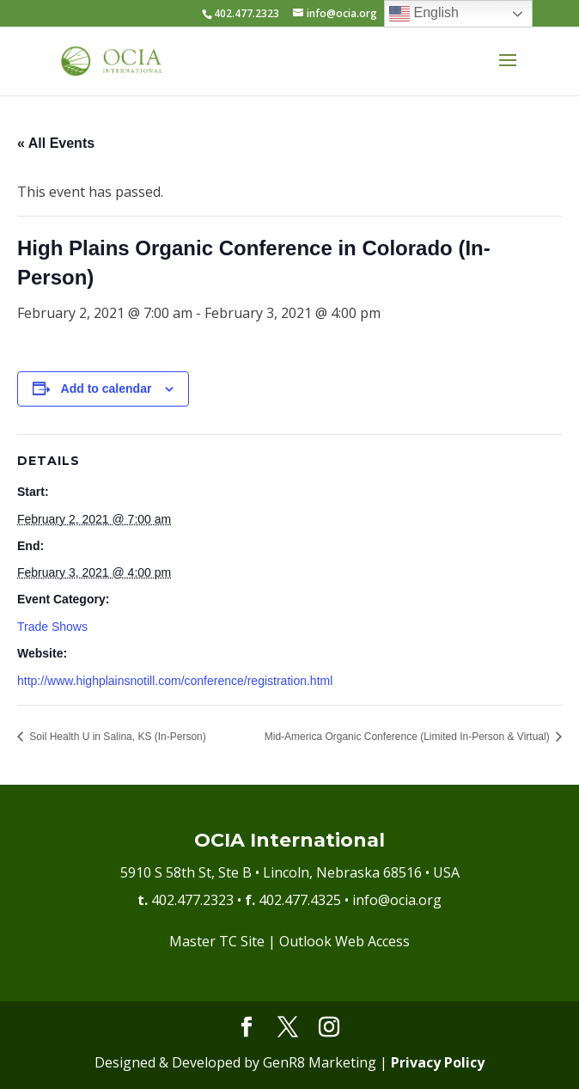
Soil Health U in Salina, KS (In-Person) (116, 737)
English (424, 13)
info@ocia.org (397, 899)
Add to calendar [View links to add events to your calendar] (106, 388)
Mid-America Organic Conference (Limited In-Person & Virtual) (408, 737)
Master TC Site (217, 941)
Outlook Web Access (344, 941)
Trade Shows (52, 626)
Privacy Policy (438, 1062)
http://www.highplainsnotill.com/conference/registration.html (174, 681)
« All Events (55, 143)
